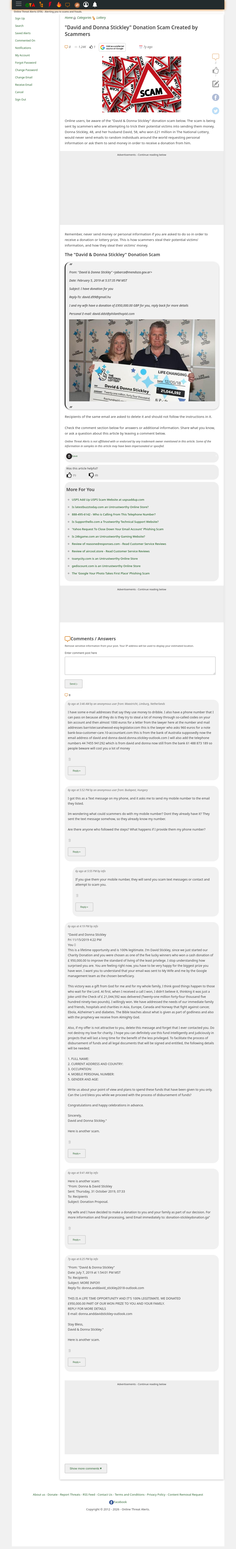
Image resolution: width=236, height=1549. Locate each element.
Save (72, 456)
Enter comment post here (81, 653)
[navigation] (215, 70)
